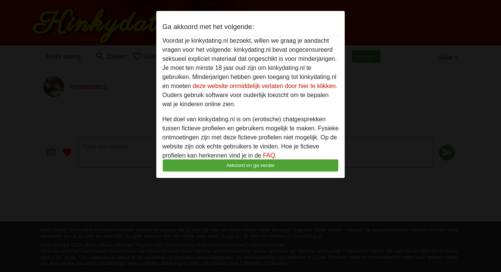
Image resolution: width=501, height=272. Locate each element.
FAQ (269, 155)
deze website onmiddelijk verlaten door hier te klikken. (265, 86)
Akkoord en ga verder (250, 165)
